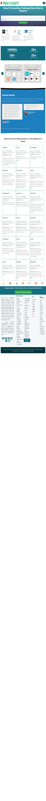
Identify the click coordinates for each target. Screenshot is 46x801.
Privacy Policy (14, 349)
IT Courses (12, 57)
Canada (41, 309)
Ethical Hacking (27, 298)
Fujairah (33, 306)
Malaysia (41, 319)
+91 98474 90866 (9, 151)
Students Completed (12, 51)
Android (26, 315)
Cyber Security (19, 344)
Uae (33, 313)
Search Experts (23, 22)
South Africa (42, 330)
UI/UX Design (27, 317)
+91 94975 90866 (36, 221)
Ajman (33, 301)
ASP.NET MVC (27, 305)
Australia (41, 305)
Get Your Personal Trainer (23, 292)
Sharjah (33, 311)
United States (42, 333)
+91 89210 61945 (23, 151)
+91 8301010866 (9, 173)
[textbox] (23, 17)
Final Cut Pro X (19, 314)
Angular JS (18, 308)
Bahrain (41, 307)
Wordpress (19, 319)
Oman (41, 323)
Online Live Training (26, 349)
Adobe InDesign (19, 339)
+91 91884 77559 (9, 196)
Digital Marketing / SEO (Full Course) (27, 324)
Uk (40, 302)
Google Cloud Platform (19, 32)
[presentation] (2, 73)
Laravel (26, 310)
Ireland (41, 314)
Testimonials (20, 349)
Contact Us (41, 349)
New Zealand (42, 321)
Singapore (42, 328)
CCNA (26, 312)
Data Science (19, 313)
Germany (41, 312)
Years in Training (33, 51)
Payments (9, 349)
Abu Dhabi (34, 299)
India (41, 300)
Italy (41, 316)
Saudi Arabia (42, 326)
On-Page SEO (19, 321)
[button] (2, 128)
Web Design (27, 336)
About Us (5, 349)
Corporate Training (34, 349)
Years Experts (33, 57)
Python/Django (27, 300)
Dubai (33, 304)
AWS (7, 30)
